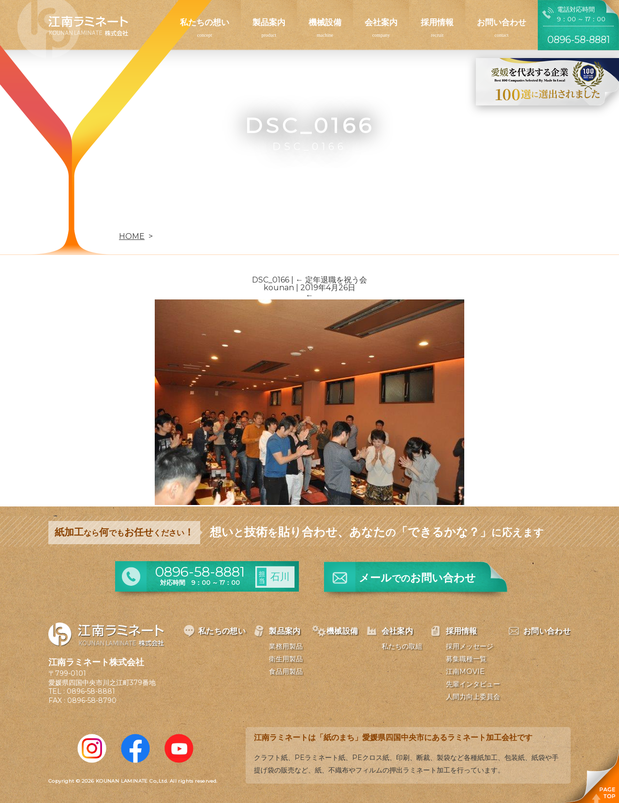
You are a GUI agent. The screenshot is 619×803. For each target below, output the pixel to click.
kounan (279, 287)
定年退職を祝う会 (331, 279)
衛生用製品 (286, 658)
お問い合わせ (501, 22)
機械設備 (325, 22)
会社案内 (381, 22)
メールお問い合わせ (417, 577)
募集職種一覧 (466, 658)
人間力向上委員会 (473, 696)
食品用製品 (286, 671)
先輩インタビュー (473, 684)
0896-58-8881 (91, 691)
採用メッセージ (469, 646)
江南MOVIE (465, 671)
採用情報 (437, 22)
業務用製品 (286, 646)
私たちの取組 (402, 646)
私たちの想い (204, 22)
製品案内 (268, 22)
